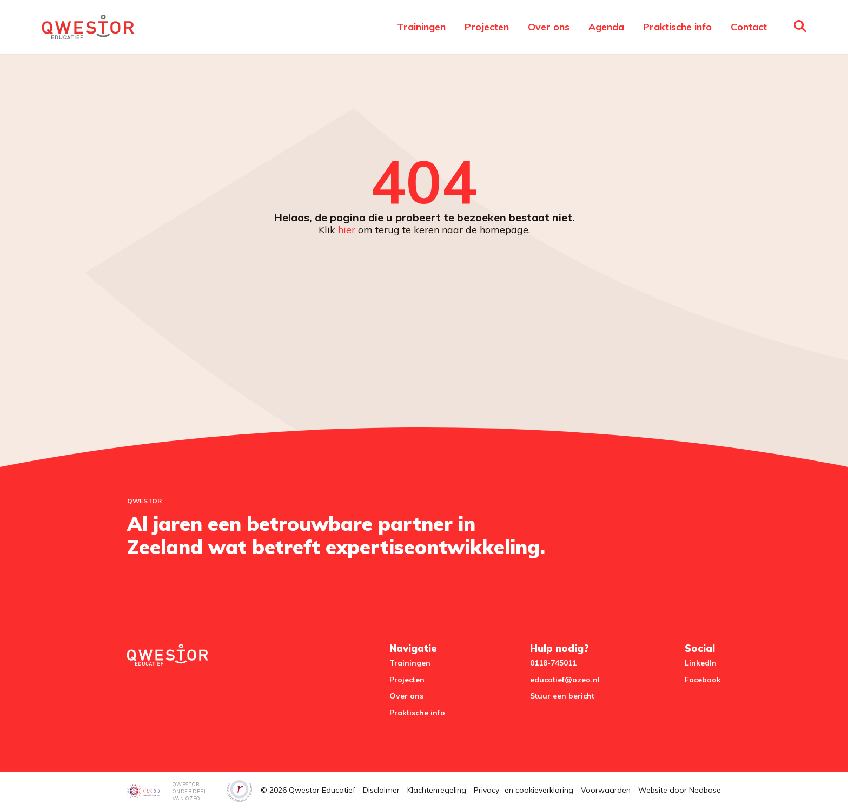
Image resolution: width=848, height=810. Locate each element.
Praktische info (677, 27)
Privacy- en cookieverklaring (523, 790)
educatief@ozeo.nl (565, 679)
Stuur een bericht (562, 696)
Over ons (548, 27)
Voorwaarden (606, 790)
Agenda (606, 27)
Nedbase (705, 790)
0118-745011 (553, 663)
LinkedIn (701, 663)
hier (346, 229)
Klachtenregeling (436, 790)
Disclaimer (381, 790)
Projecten (487, 27)
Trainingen (421, 27)
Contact (749, 27)
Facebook (703, 679)
